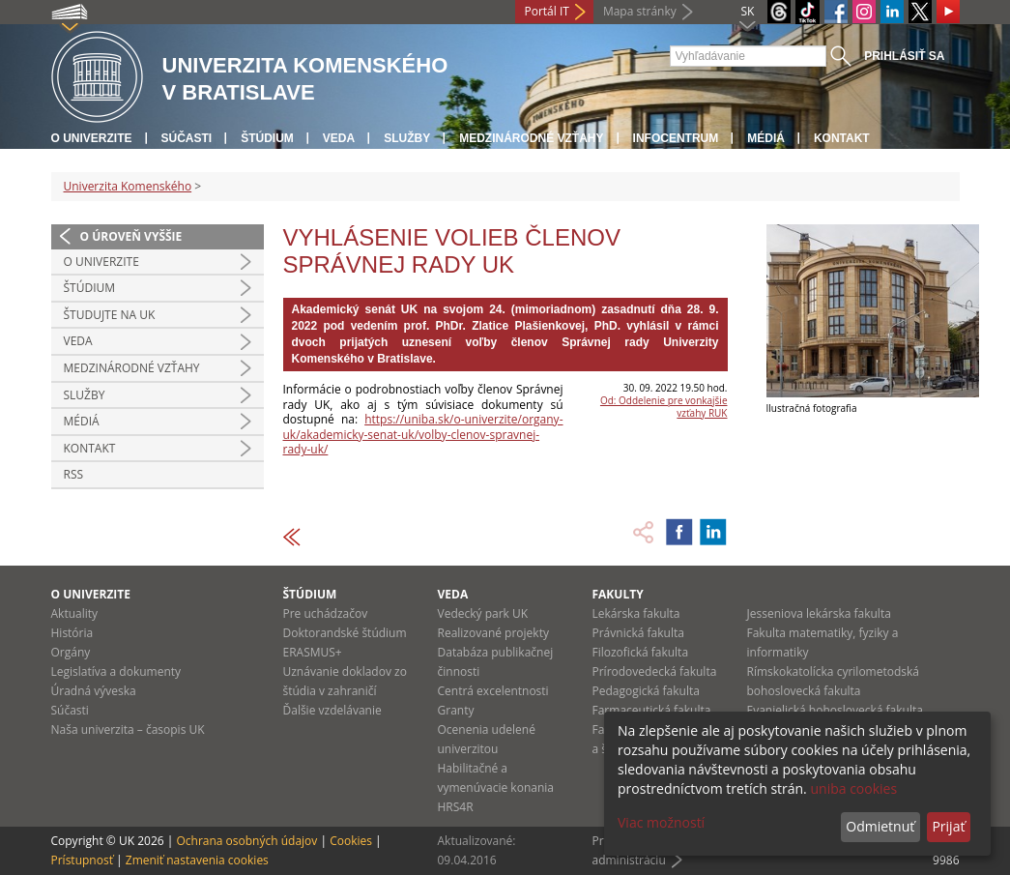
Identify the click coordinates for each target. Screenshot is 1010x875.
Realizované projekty (493, 633)
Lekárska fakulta (636, 613)
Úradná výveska (93, 691)
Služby (407, 138)
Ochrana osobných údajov (246, 840)
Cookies (351, 840)
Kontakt (842, 138)
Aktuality (75, 613)
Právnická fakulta (638, 633)
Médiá (766, 138)
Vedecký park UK (483, 613)
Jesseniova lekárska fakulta (819, 613)
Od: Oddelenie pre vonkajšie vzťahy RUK (664, 407)
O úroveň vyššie (131, 236)
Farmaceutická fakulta (651, 710)
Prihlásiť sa (904, 56)
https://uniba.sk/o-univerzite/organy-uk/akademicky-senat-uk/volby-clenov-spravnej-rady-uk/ (423, 434)
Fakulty (618, 594)
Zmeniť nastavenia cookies (197, 860)
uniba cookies (853, 788)
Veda (339, 138)
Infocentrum (676, 138)
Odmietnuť (880, 826)
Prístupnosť (82, 860)
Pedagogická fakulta (646, 691)
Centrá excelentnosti (493, 691)
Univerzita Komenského (128, 186)
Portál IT (547, 11)
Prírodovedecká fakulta (654, 671)
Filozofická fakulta (640, 652)
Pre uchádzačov (325, 613)
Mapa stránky (640, 11)
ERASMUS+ (312, 652)
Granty (456, 710)
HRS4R (456, 807)
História (72, 633)
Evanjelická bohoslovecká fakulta (835, 710)
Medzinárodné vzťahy (531, 138)
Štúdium (267, 138)
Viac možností (661, 822)
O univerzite (91, 138)
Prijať (948, 826)
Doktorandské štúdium (345, 633)
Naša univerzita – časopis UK (128, 729)
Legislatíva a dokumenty (116, 671)
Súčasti (187, 138)
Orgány (71, 652)
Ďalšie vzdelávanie (332, 710)
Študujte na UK (110, 314)
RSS (74, 474)
